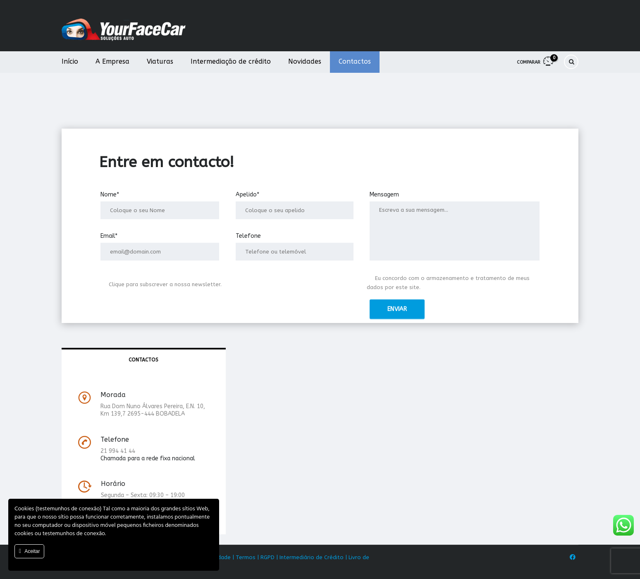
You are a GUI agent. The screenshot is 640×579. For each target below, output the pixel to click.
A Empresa (112, 61)
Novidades (304, 61)
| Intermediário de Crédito (310, 557)
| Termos (244, 557)
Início (70, 61)
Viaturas (160, 61)
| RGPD (266, 557)
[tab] (144, 360)
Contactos (355, 61)
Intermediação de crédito (231, 61)
